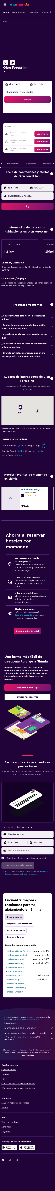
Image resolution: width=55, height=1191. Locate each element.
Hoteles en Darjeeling (16, 988)
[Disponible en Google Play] (9, 1147)
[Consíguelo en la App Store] (27, 1147)
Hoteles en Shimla (39, 1052)
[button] (5, 4)
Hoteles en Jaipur (14, 976)
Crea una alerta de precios (27, 615)
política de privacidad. (29, 874)
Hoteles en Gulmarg (15, 963)
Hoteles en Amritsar (15, 972)
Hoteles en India (42, 1050)
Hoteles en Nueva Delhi (17, 951)
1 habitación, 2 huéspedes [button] (19, 92)
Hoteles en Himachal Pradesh (17, 1052)
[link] (27, 631)
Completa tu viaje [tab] (15, 937)
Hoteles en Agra (13, 980)
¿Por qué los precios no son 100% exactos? (29, 1038)
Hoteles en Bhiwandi (15, 967)
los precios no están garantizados (26, 1019)
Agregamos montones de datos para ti (29, 1033)
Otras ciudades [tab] (14, 917)
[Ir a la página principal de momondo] (19, 4)
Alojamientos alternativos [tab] (19, 924)
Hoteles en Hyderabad (16, 955)
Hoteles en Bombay (15, 959)
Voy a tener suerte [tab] (16, 930)
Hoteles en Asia (26, 1050)
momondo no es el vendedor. (29, 1028)
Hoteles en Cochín (14, 992)
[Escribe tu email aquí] (30, 851)
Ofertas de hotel (9, 1050)
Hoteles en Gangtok (15, 984)
